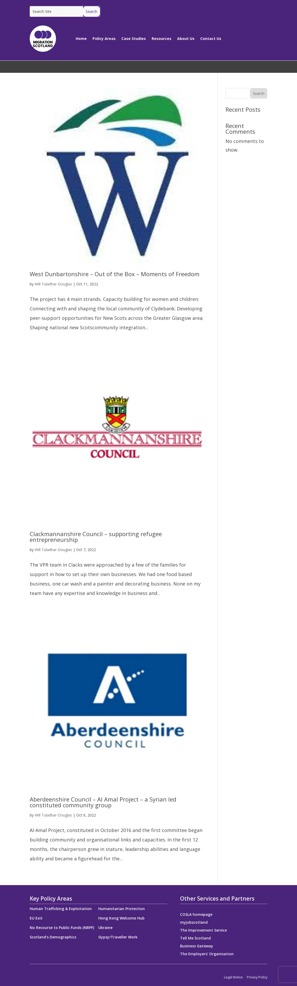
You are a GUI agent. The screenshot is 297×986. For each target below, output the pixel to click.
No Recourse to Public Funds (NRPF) (62, 927)
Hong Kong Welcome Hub (121, 918)
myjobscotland (194, 923)
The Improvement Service (203, 930)
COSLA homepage (196, 915)
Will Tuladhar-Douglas (53, 283)
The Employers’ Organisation (207, 954)
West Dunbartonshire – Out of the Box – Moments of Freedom (114, 274)
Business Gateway (196, 946)
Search (258, 93)
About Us (185, 38)
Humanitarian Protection (121, 908)
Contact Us (210, 38)
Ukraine (105, 927)
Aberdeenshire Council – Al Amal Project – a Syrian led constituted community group (103, 802)
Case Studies (133, 38)
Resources (161, 38)
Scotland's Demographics (53, 936)
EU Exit (36, 918)
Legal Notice (233, 977)
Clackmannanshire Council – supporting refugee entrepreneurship (96, 536)
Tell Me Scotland (195, 938)
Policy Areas (104, 38)
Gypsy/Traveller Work (117, 936)
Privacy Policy (257, 977)
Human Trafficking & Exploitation (61, 908)
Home (81, 38)
